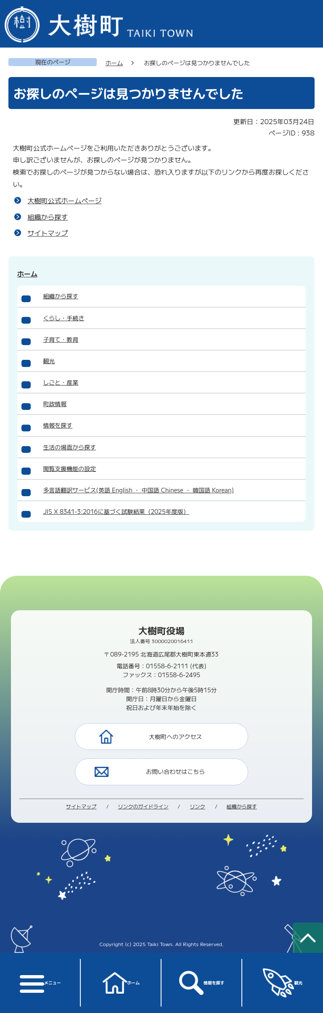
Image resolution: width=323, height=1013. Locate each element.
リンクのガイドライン (143, 806)
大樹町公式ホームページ (64, 200)
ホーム (121, 983)
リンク (197, 806)
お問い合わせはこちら (175, 771)
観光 (283, 983)
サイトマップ (47, 233)
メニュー (40, 983)
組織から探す (47, 217)
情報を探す (201, 983)
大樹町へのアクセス (175, 736)
